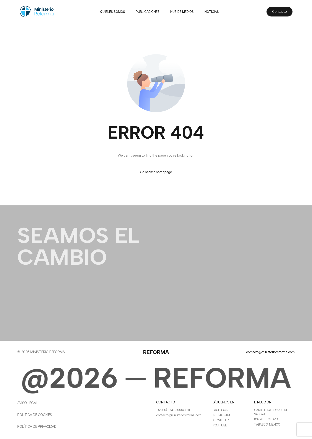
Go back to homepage (156, 172)
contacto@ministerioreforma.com (268, 352)
